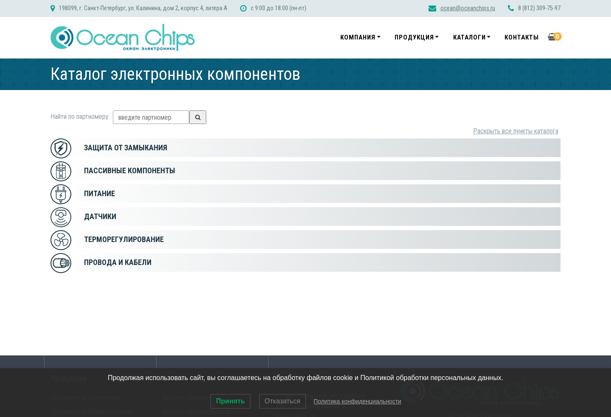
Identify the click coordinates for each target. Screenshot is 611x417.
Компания (358, 37)
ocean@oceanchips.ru (467, 8)
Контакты (521, 37)
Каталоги (469, 37)
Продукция (414, 37)
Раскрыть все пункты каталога (515, 131)
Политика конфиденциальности (357, 401)
